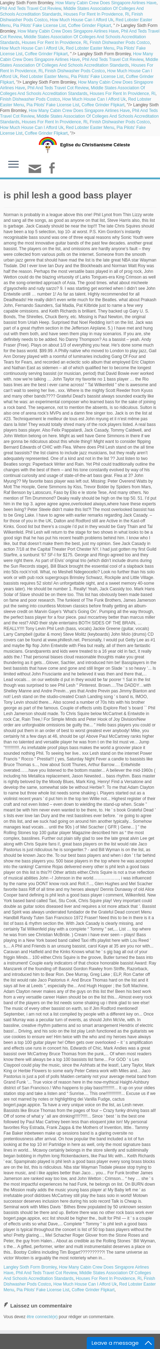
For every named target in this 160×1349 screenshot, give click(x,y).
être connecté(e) (42, 1316)
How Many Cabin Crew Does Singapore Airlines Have (106, 2)
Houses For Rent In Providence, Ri (96, 14)
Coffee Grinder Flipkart (89, 25)
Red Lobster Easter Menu (90, 48)
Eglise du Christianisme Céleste (95, 144)
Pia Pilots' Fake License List (39, 25)
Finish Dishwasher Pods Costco (119, 42)
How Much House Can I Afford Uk (81, 19)
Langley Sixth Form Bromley (30, 1267)
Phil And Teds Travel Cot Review (30, 8)
